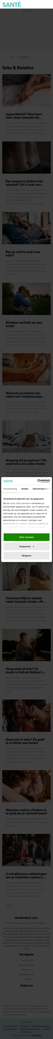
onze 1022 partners (20, 503)
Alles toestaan (26, 537)
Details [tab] (24, 489)
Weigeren (26, 555)
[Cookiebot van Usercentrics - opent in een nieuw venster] (38, 481)
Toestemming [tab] (10, 489)
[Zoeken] (48, 4)
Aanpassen (26, 546)
